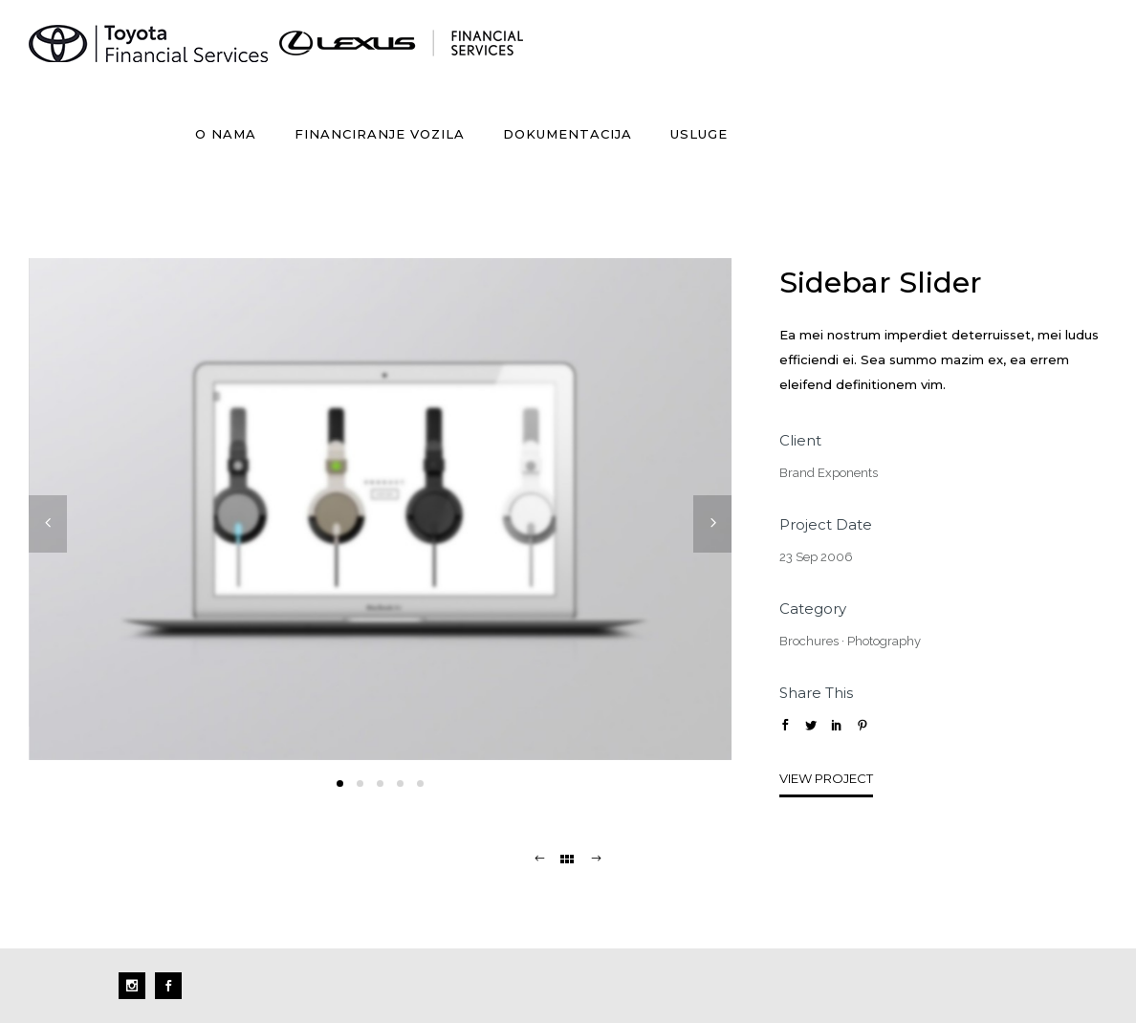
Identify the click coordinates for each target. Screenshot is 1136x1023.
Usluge (699, 133)
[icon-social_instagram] (137, 985)
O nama (225, 133)
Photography (884, 641)
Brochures (809, 641)
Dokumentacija (567, 133)
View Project (826, 778)
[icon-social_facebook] (168, 985)
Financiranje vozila (380, 133)
